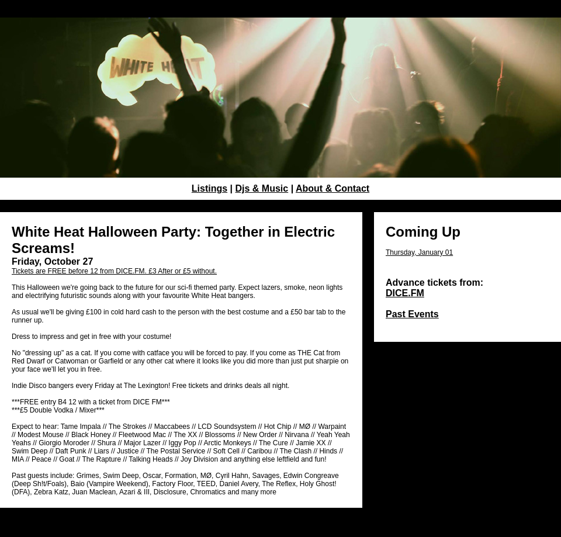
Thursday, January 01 (419, 252)
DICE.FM (405, 293)
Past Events (412, 314)
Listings (209, 188)
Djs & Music (262, 188)
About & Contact (332, 188)
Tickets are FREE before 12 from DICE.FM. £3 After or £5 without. (114, 271)
